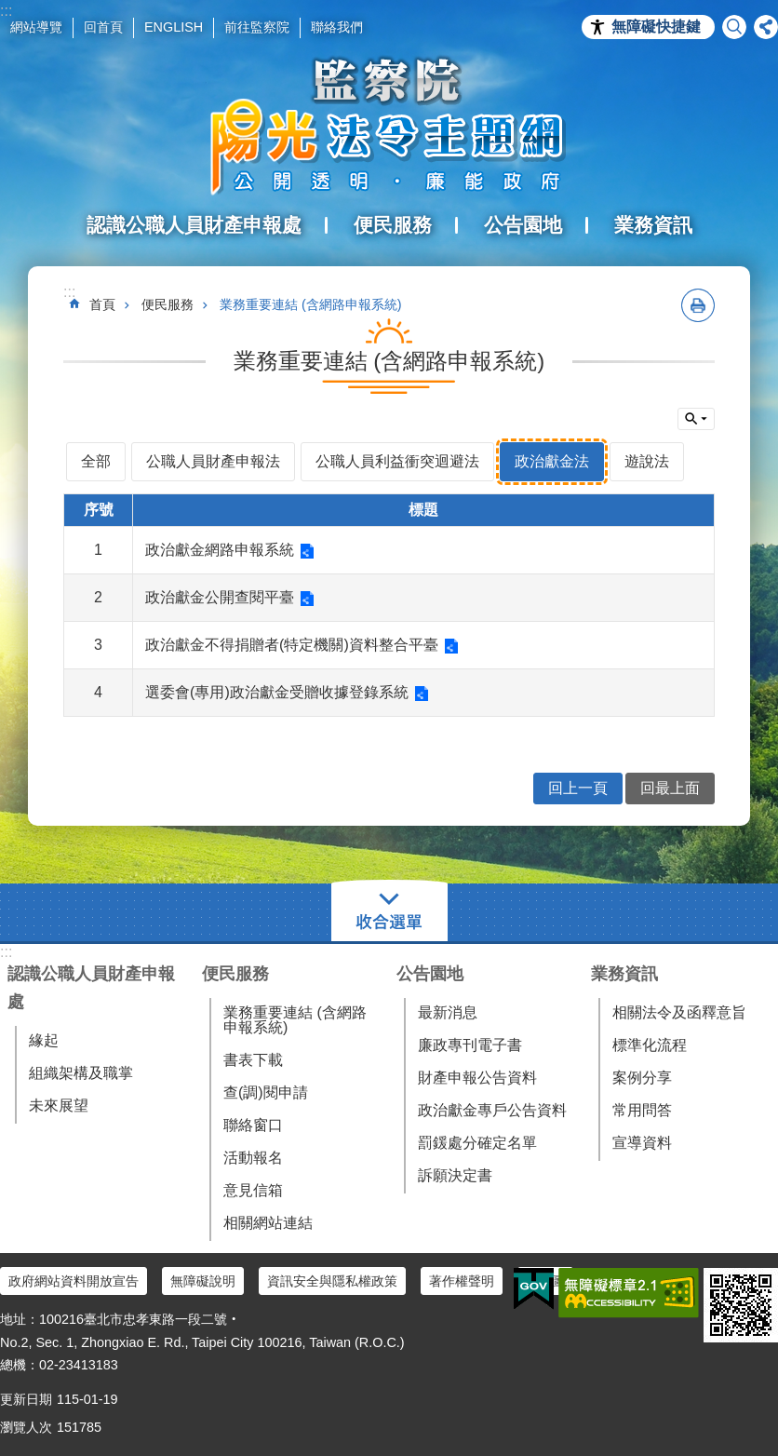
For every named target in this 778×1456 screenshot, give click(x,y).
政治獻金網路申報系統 (219, 550)
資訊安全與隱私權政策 (332, 1281)
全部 (96, 461)
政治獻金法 (552, 461)
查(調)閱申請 (265, 1092)
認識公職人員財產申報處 (91, 987)
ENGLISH (173, 27)
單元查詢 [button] (696, 419)
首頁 (102, 304)
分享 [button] (766, 27)
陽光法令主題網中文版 (389, 125)
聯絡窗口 (253, 1125)
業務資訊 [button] (653, 225)
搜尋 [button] (734, 27)
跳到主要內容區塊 (9, 9)
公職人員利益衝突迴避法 (397, 461)
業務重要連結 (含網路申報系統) (311, 304)
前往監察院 (256, 27)
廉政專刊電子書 (470, 1045)
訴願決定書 (455, 1175)
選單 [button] (389, 912)
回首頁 (103, 27)
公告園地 (429, 973)
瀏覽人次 (26, 1427)
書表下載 (253, 1060)
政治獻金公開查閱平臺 (219, 597)
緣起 (44, 1040)
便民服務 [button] (393, 225)
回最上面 (670, 788)
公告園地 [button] (523, 225)
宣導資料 (642, 1143)
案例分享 (642, 1077)
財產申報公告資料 (477, 1077)
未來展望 (58, 1105)
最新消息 (447, 1012)
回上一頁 (578, 788)
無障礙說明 (202, 1281)
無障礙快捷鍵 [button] (656, 26)
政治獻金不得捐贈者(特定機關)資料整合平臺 (291, 645)
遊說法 (646, 461)
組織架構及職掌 (81, 1073)
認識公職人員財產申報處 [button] (194, 225)
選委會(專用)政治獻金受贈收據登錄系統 (277, 692)
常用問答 (642, 1110)
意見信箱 (253, 1190)
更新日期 (26, 1399)
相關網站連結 (268, 1223)
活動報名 (253, 1158)
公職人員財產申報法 (213, 461)
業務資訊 (624, 973)
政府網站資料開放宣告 (73, 1281)
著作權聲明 (461, 1281)
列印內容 (698, 305)
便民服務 (167, 304)
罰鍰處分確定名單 (477, 1143)
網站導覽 (36, 27)
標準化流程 (649, 1045)
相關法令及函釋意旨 (679, 1012)
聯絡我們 (337, 27)
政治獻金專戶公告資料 (492, 1110)
